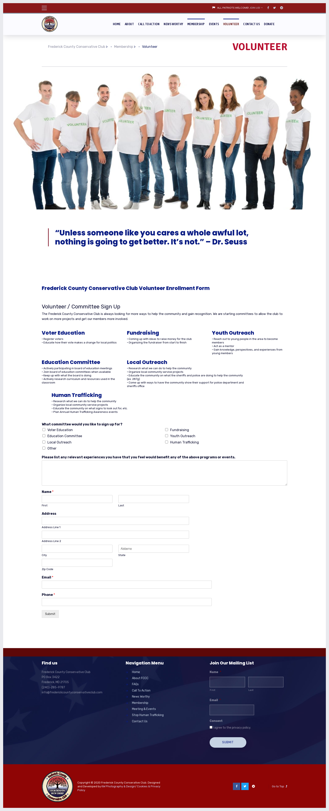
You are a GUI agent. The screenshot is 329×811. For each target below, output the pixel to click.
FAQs (135, 684)
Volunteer (231, 24)
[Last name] (266, 682)
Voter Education (60, 430)
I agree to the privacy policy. (232, 727)
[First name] (227, 682)
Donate (269, 24)
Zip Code (47, 569)
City (44, 555)
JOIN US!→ (256, 8)
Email (47, 577)
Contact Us (251, 24)
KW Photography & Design (118, 785)
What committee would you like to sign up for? (82, 424)
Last (121, 505)
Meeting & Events (144, 709)
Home (117, 24)
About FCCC (140, 678)
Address (49, 514)
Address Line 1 (51, 527)
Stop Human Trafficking (148, 715)
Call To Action (148, 24)
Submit (50, 614)
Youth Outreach (182, 436)
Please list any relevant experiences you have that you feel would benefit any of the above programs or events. (138, 457)
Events (214, 24)
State (121, 555)
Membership (196, 24)
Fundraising (179, 430)
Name (48, 492)
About (129, 24)
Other (51, 448)
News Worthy (173, 24)
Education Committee (64, 436)
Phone (48, 595)
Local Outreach (59, 442)
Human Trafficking (184, 442)
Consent (216, 721)
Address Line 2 (51, 541)
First (44, 505)
